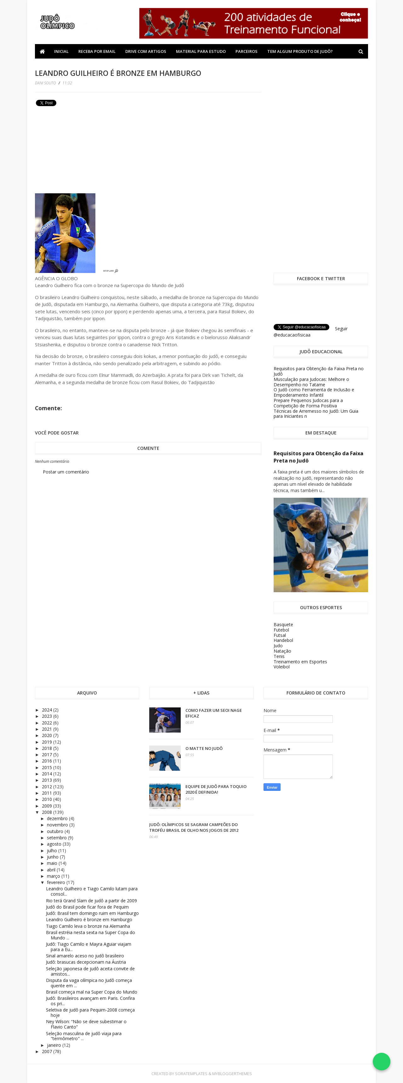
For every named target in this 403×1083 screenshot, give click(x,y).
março (54, 876)
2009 (47, 806)
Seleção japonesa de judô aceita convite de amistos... (90, 971)
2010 (47, 799)
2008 (47, 812)
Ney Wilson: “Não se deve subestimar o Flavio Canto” (86, 1024)
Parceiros (247, 51)
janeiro (54, 1045)
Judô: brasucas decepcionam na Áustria (86, 962)
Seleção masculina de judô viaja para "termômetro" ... (84, 1036)
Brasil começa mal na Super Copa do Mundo (91, 992)
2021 (47, 729)
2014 (47, 774)
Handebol (283, 640)
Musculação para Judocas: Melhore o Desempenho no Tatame (311, 382)
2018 (47, 748)
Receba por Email (97, 51)
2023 (47, 716)
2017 (47, 754)
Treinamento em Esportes (300, 662)
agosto (55, 844)
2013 (47, 780)
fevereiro (56, 882)
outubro (56, 831)
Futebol (281, 630)
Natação (282, 651)
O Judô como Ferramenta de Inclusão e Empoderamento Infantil (314, 392)
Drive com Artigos (145, 51)
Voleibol (282, 667)
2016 (47, 761)
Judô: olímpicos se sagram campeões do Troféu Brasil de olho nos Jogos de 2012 (193, 827)
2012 (47, 787)
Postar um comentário (66, 472)
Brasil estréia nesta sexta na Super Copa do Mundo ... (90, 935)
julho (52, 850)
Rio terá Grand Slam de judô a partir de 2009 (91, 901)
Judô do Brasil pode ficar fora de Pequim (87, 907)
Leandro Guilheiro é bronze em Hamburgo (89, 919)
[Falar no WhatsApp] (381, 1061)
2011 (47, 793)
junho (53, 857)
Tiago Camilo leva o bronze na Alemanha (88, 926)
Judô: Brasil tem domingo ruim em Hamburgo (92, 913)
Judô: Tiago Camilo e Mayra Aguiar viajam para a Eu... (88, 946)
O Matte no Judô (204, 748)
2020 (47, 735)
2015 (47, 767)
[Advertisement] (82, 152)
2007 (47, 1051)
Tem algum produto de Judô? (300, 51)
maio (53, 863)
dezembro (58, 818)
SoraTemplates (191, 1073)
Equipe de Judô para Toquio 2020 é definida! (216, 789)
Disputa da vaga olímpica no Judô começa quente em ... (89, 983)
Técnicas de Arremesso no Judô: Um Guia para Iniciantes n (316, 413)
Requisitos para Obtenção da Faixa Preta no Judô (319, 371)
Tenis (279, 656)
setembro (57, 838)
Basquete (283, 624)
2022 (47, 723)
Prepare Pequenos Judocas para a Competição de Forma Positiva (308, 403)
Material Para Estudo (201, 51)
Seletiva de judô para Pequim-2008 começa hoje (90, 1012)
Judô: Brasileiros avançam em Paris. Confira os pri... (90, 1000)
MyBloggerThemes (232, 1073)
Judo (278, 646)
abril (52, 870)
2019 (47, 742)
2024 (47, 710)
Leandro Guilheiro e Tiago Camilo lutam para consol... (92, 891)
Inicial (61, 51)
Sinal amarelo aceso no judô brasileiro (85, 956)
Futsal (280, 635)
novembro (58, 825)
